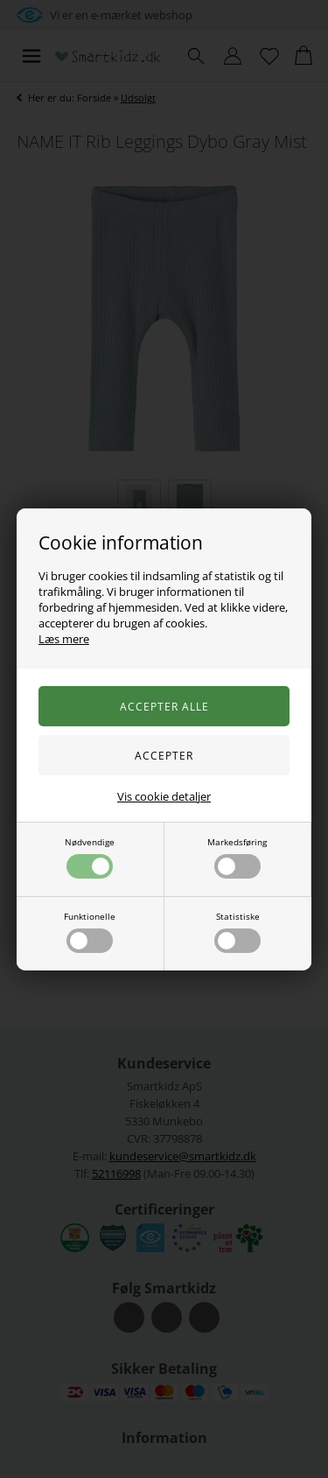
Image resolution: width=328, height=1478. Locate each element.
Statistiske (237, 931)
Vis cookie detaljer (164, 796)
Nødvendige (90, 857)
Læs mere (63, 639)
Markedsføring (237, 857)
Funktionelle (89, 931)
